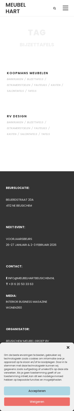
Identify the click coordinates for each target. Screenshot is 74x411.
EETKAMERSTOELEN (18, 85)
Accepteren (37, 391)
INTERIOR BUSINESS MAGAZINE (26, 302)
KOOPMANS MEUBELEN (27, 73)
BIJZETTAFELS (35, 79)
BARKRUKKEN (15, 79)
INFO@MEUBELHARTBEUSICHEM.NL (31, 278)
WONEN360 (14, 307)
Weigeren (37, 402)
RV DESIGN (17, 116)
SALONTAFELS (15, 91)
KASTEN (55, 85)
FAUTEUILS (40, 85)
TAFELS (32, 91)
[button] (68, 347)
